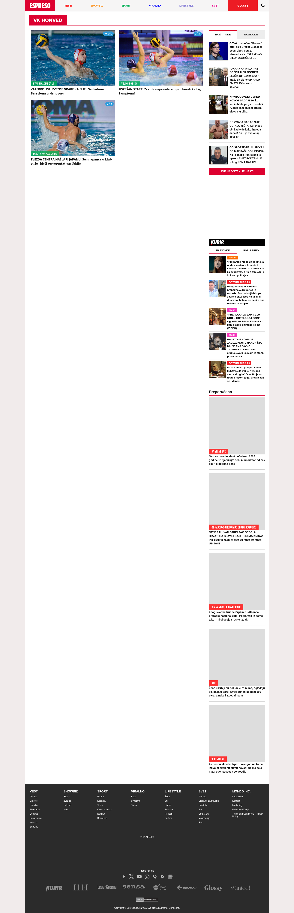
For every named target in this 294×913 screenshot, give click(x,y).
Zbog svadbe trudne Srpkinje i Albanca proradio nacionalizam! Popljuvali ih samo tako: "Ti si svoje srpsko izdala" (236, 616)
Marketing (237, 805)
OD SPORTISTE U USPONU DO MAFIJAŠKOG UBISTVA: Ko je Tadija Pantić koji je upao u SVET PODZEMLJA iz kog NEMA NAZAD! (247, 154)
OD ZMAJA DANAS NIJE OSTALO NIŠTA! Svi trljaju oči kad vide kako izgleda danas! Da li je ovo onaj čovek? (246, 129)
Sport (102, 791)
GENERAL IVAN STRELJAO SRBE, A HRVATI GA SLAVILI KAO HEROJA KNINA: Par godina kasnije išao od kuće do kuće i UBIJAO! (236, 538)
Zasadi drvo (36, 818)
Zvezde (67, 801)
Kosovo (33, 822)
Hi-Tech (168, 814)
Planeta (202, 796)
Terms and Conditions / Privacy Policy (247, 815)
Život (167, 796)
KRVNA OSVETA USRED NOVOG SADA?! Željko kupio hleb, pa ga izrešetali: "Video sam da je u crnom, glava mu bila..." (247, 104)
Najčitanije (223, 34)
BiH (200, 809)
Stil (166, 801)
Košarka (101, 801)
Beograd (34, 814)
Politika (33, 796)
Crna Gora (204, 814)
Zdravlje (169, 809)
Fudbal (100, 796)
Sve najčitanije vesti (237, 171)
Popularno (251, 250)
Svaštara (135, 801)
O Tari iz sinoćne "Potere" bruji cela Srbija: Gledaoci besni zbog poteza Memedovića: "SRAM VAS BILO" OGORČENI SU (246, 50)
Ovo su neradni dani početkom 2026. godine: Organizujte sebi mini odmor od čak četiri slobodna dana (237, 460)
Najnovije (251, 34)
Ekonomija (35, 809)
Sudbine (34, 826)
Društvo (34, 801)
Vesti (34, 791)
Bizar (133, 796)
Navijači (101, 814)
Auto (201, 822)
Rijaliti (67, 796)
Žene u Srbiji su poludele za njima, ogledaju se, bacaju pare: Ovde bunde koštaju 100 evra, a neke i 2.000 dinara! (237, 692)
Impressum (237, 796)
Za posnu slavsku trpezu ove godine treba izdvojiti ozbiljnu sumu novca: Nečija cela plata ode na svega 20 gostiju (236, 768)
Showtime (102, 818)
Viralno (138, 791)
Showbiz (71, 791)
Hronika (34, 805)
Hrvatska (203, 805)
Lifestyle (173, 791)
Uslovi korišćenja (240, 809)
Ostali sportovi (104, 809)
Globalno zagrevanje (209, 801)
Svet (202, 791)
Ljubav (168, 805)
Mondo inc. (241, 791)
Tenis (100, 805)
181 (108, 34)
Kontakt (236, 801)
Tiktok (134, 805)
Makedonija (204, 818)
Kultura (168, 818)
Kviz (66, 809)
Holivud (67, 805)
